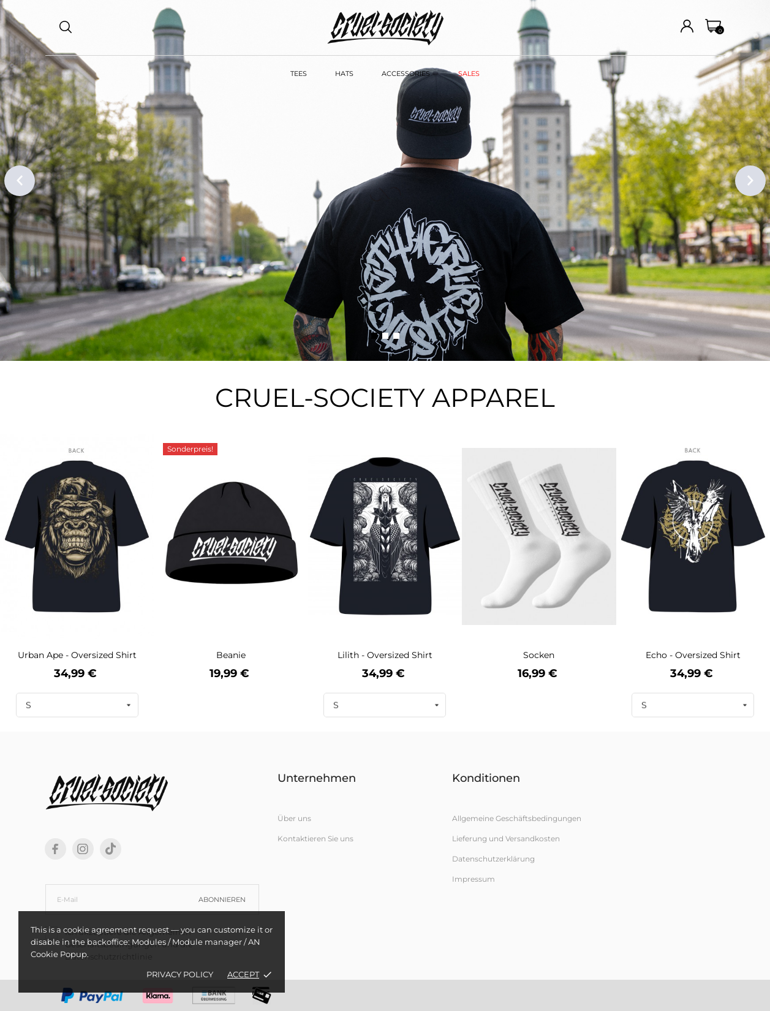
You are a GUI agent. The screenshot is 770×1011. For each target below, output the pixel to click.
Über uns (294, 818)
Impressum (473, 879)
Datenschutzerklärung (493, 858)
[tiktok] (110, 848)
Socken (538, 655)
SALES (469, 73)
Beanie (231, 655)
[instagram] (82, 849)
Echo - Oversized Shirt (693, 655)
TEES (298, 73)
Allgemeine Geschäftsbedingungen (516, 818)
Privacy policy (179, 974)
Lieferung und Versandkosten (506, 838)
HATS (344, 73)
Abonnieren (222, 899)
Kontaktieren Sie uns (315, 838)
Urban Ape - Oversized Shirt (77, 655)
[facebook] (55, 849)
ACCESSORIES (406, 73)
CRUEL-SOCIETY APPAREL (385, 398)
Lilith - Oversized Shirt (385, 655)
